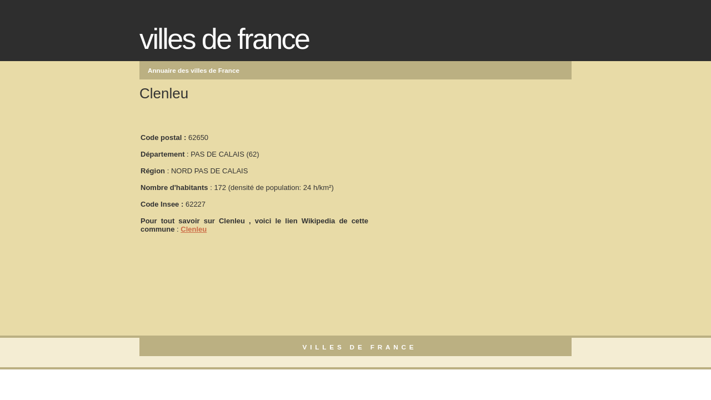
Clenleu (194, 229)
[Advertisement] (452, 178)
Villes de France (224, 39)
